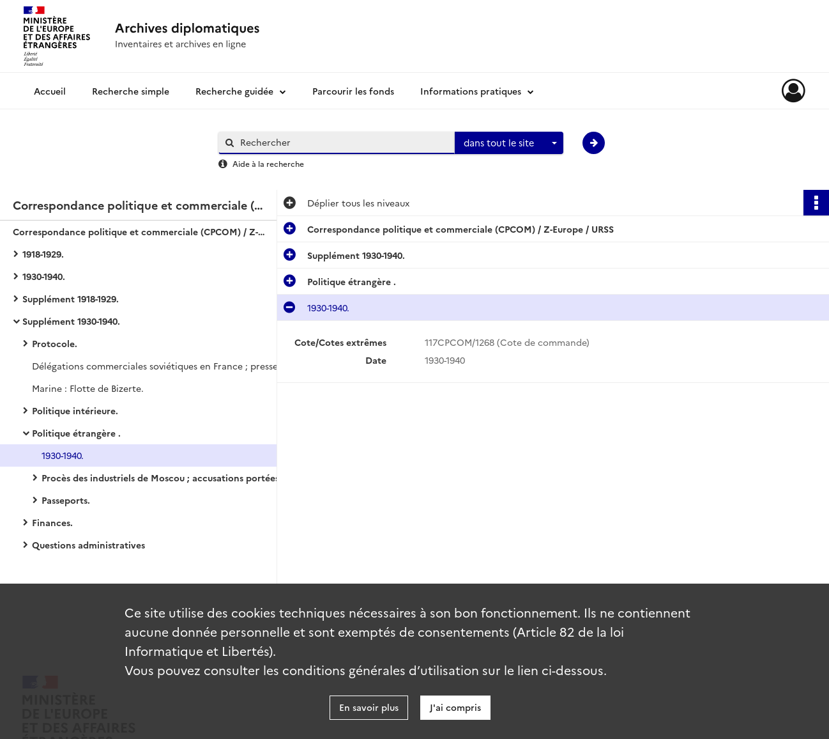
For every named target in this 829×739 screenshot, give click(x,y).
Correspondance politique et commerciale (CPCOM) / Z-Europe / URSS (140, 231)
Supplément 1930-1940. (71, 321)
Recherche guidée (234, 90)
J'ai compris (455, 707)
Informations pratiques (470, 90)
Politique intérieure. (75, 410)
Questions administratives (88, 544)
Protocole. (54, 343)
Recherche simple (130, 90)
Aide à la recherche (268, 163)
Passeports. (66, 500)
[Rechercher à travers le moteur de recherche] (343, 142)
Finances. (52, 522)
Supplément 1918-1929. (70, 298)
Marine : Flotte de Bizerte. (88, 388)
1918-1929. (43, 253)
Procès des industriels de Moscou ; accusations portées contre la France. (169, 477)
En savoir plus (369, 707)
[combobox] (509, 143)
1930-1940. (43, 276)
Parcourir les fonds (353, 90)
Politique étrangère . (76, 432)
